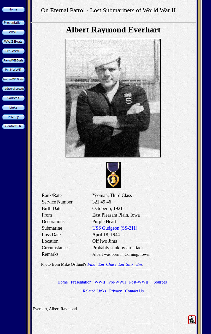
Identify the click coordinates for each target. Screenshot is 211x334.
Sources (160, 282)
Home (62, 282)
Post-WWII (139, 282)
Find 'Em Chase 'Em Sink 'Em (114, 264)
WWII (100, 282)
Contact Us (134, 291)
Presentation (81, 282)
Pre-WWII (117, 282)
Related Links (94, 291)
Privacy (115, 291)
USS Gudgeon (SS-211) (114, 228)
